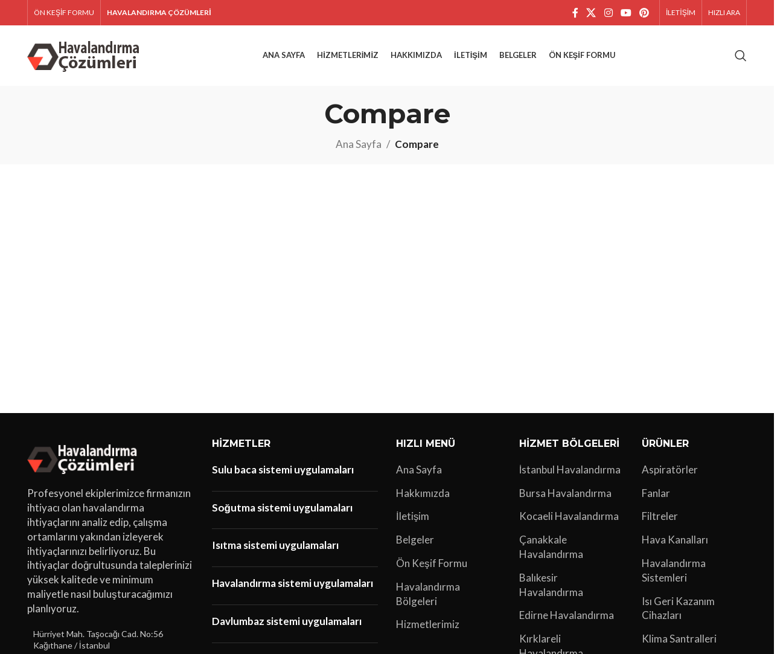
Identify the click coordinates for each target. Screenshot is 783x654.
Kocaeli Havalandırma (569, 516)
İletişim (412, 516)
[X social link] (591, 13)
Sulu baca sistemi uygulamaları (283, 469)
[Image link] (84, 457)
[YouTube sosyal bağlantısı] (625, 13)
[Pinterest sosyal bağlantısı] (644, 13)
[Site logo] (85, 54)
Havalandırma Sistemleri (674, 570)
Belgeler (415, 539)
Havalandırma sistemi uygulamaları (292, 583)
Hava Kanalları (675, 539)
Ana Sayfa (359, 144)
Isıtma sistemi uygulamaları (275, 545)
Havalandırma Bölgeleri (428, 594)
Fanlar (656, 493)
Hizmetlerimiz (427, 624)
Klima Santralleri (679, 638)
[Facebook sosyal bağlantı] (575, 13)
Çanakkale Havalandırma (551, 546)
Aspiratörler (670, 469)
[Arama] (741, 55)
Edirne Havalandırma (566, 615)
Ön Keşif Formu (431, 563)
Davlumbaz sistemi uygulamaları (287, 621)
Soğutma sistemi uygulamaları (282, 507)
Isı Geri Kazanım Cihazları (678, 608)
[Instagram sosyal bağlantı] (608, 13)
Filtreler (660, 516)
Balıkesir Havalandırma (551, 584)
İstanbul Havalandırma (570, 469)
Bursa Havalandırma (565, 493)
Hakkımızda (423, 493)
